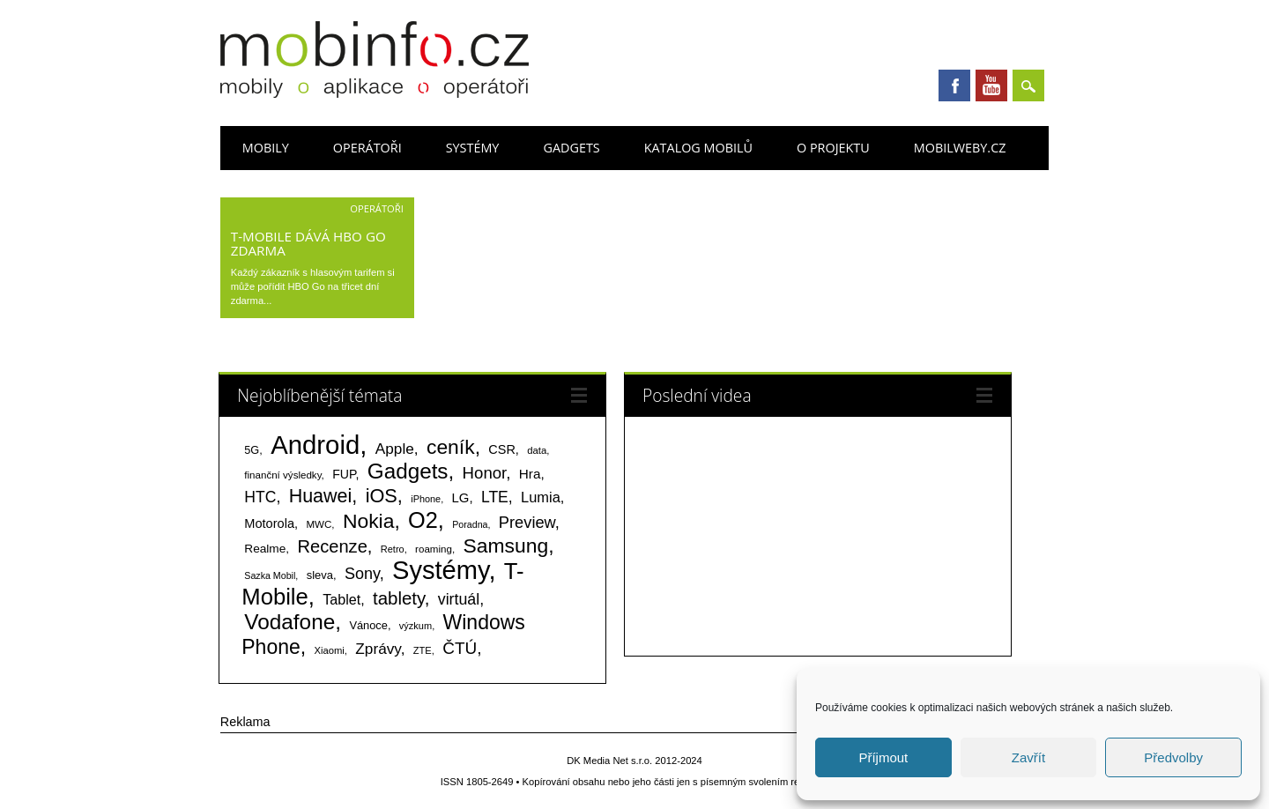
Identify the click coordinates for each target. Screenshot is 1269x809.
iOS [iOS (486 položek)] (381, 496)
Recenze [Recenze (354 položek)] (332, 546)
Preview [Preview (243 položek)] (527, 522)
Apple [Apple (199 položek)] (394, 448)
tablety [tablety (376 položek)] (399, 598)
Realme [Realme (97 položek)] (265, 548)
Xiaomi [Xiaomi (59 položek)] (329, 650)
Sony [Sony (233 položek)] (362, 574)
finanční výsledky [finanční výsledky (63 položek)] (282, 475)
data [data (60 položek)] (536, 450)
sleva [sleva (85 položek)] (320, 575)
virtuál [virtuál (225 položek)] (458, 599)
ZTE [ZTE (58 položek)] (422, 650)
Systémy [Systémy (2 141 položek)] (440, 570)
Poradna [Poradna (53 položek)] (469, 524)
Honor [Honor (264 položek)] (485, 473)
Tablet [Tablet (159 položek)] (341, 599)
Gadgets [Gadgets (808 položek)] (408, 471)
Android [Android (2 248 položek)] (315, 444)
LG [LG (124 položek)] (461, 497)
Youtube (991, 85)
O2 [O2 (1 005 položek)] (423, 520)
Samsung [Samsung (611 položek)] (506, 545)
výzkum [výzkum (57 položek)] (415, 625)
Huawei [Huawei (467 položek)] (320, 496)
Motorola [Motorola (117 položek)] (269, 523)
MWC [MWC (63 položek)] (318, 524)
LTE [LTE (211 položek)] (494, 497)
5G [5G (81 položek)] (251, 449)
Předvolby (1173, 757)
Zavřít (1028, 757)
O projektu (833, 147)
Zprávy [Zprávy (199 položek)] (377, 648)
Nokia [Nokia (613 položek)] (368, 520)
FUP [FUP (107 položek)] (343, 474)
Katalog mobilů (698, 147)
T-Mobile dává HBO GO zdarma (308, 243)
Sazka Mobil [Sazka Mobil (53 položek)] (269, 575)
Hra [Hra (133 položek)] (530, 473)
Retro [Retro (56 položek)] (392, 549)
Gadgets (571, 147)
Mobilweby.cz (960, 147)
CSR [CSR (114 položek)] (502, 449)
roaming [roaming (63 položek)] (433, 549)
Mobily (265, 147)
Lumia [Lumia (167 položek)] (540, 497)
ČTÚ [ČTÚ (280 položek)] (459, 648)
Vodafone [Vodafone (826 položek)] (289, 622)
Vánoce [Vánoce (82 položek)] (368, 625)
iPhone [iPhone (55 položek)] (426, 499)
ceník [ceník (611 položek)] (451, 446)
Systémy (473, 147)
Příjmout (883, 757)
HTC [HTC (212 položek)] (260, 497)
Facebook (954, 85)
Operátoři (367, 147)
